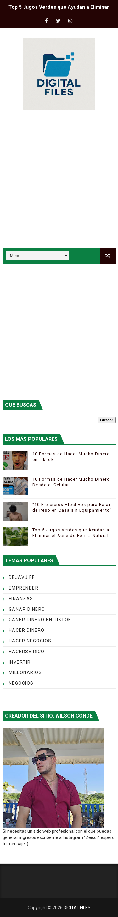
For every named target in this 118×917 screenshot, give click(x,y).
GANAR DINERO (27, 609)
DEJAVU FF (22, 577)
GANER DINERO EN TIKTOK (40, 619)
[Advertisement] (59, 180)
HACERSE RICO (27, 651)
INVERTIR (20, 662)
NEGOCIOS (21, 683)
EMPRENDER (24, 587)
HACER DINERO (27, 630)
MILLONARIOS (25, 672)
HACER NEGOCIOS (30, 640)
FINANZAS (21, 598)
